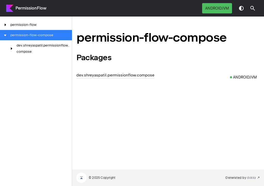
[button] (253, 8)
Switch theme (241, 8)
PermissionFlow (30, 8)
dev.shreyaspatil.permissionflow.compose (115, 75)
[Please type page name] (253, 8)
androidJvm (217, 8)
